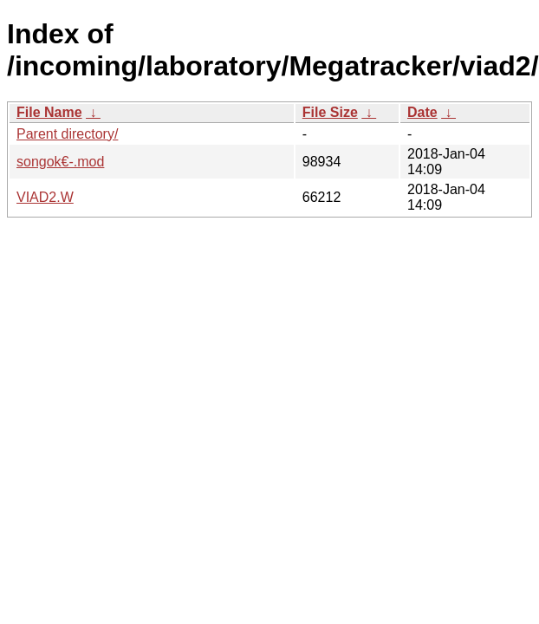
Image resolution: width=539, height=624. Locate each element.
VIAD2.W (45, 197)
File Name (49, 112)
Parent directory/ (67, 134)
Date (422, 112)
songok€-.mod (60, 161)
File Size (330, 112)
